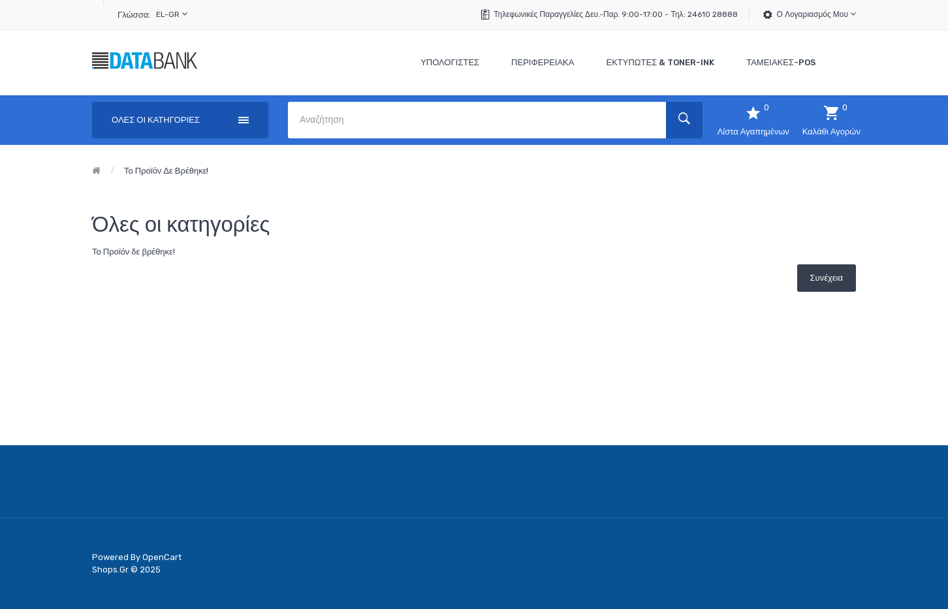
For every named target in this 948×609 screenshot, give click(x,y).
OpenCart (162, 557)
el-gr (171, 14)
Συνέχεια (826, 278)
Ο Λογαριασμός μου (816, 14)
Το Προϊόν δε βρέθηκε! (166, 171)
